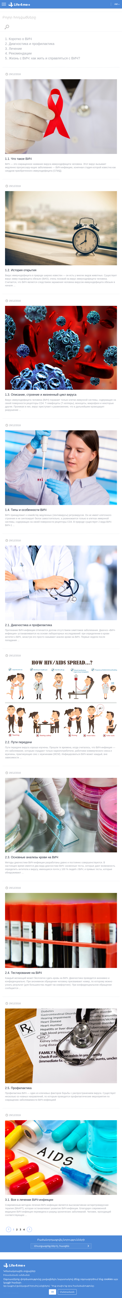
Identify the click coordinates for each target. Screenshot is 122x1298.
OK (52, 1291)
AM (117, 4)
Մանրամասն (67, 1291)
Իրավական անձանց (16, 1275)
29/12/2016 (15, 74)
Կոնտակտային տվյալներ (19, 1271)
